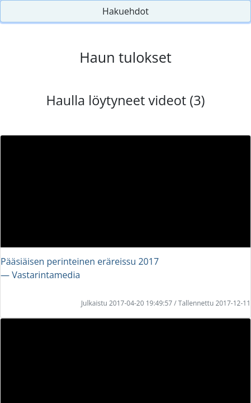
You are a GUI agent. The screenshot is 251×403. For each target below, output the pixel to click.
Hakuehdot (125, 11)
